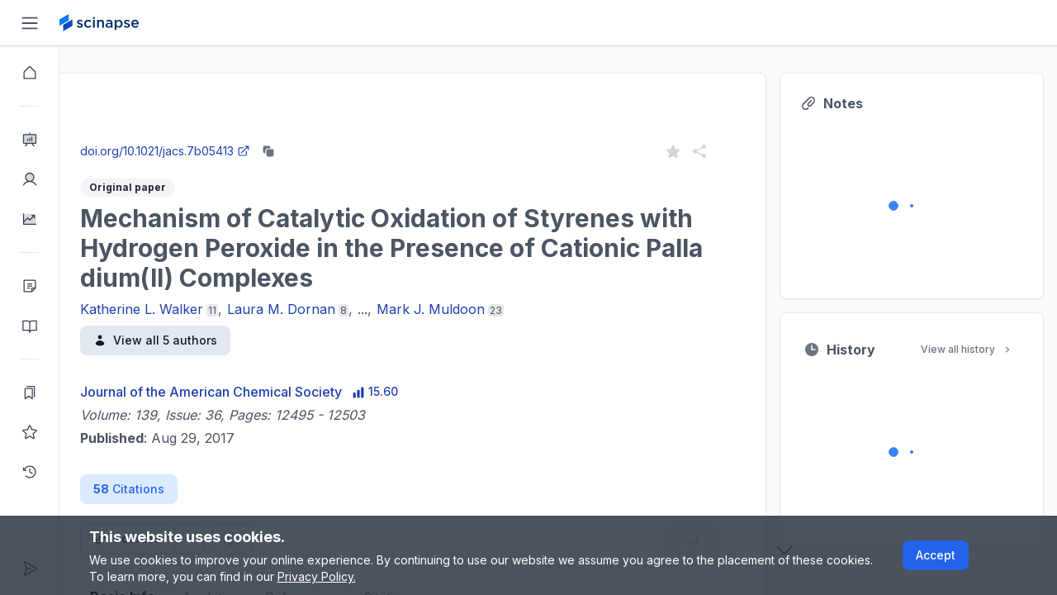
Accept (935, 555)
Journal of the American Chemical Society (270, 391)
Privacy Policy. (316, 576)
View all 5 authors (215, 340)
